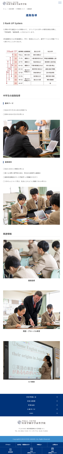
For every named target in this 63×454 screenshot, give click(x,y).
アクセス (7, 444)
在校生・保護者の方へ (23, 444)
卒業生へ (39, 444)
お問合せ (55, 444)
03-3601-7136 (23, 431)
